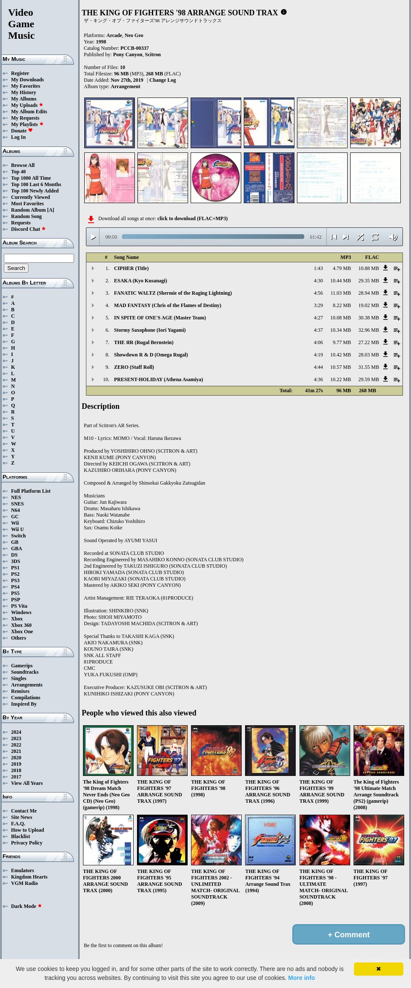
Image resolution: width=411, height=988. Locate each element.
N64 (15, 510)
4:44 (318, 367)
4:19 (318, 355)
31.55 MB (368, 367)
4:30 (318, 281)
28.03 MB (368, 355)
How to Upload (27, 830)
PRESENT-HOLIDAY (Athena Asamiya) (158, 379)
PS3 (15, 580)
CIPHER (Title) (131, 268)
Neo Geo (134, 35)
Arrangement (125, 86)
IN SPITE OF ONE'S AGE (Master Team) (160, 318)
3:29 (318, 305)
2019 (16, 764)
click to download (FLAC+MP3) (192, 218)
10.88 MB (368, 268)
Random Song (26, 216)
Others (18, 638)
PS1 (15, 568)
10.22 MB (340, 379)
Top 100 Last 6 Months (36, 184)
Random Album (28, 210)
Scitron (153, 54)
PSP (15, 600)
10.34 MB (340, 330)
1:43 (318, 268)
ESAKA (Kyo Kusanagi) (140, 281)
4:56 (318, 293)
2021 (16, 751)
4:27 (318, 318)
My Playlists (27, 124)
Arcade (114, 35)
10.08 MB (340, 318)
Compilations (25, 698)
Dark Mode (26, 906)
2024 (16, 732)
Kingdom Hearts (29, 877)
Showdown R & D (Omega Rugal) (151, 355)
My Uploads (27, 105)
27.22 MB (368, 342)
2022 (16, 745)
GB (14, 542)
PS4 (15, 587)
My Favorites (25, 86)
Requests (21, 223)
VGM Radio (24, 883)
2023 (16, 738)
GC (15, 517)
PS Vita (19, 606)
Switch (18, 536)
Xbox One (22, 632)
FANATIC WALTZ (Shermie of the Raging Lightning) (173, 293)
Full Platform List (31, 491)
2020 (16, 758)
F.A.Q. (18, 824)
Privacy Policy (27, 843)
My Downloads (27, 80)
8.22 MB (342, 305)
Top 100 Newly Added (35, 191)
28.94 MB (368, 293)
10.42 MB (340, 355)
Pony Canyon (128, 54)
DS (14, 555)
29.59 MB (368, 379)
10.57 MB (340, 367)
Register (20, 73)
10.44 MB (340, 281)
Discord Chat (28, 229)
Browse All (22, 165)
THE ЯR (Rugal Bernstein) (144, 342)
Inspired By (24, 704)
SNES (17, 504)
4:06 (318, 342)
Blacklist (20, 836)
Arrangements (27, 685)
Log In (18, 137)
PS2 (15, 574)
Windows (21, 612)
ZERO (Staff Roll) (134, 367)
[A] (50, 210)
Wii (15, 523)
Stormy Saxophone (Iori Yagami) (150, 330)
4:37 (318, 330)
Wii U (17, 529)
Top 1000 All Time (31, 178)
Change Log (162, 80)
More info (301, 977)
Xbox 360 (21, 625)
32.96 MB (368, 330)
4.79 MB (342, 268)
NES (16, 497)
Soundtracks (25, 672)
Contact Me (24, 811)
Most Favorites (27, 204)
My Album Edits (29, 112)
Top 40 (18, 172)
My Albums (24, 99)
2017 (16, 777)
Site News (21, 817)
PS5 (15, 593)
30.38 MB (368, 318)
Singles (18, 678)
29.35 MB (368, 281)
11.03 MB (341, 293)
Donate (22, 131)
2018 (16, 770)
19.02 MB (368, 305)
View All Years (27, 783)
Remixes (20, 691)
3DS (15, 561)
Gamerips (22, 666)
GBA (16, 548)
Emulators (22, 870)
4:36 (318, 379)
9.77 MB (342, 342)
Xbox (17, 619)
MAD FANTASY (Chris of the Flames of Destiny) (167, 305)
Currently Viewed (30, 197)
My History (23, 92)
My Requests (25, 118)
